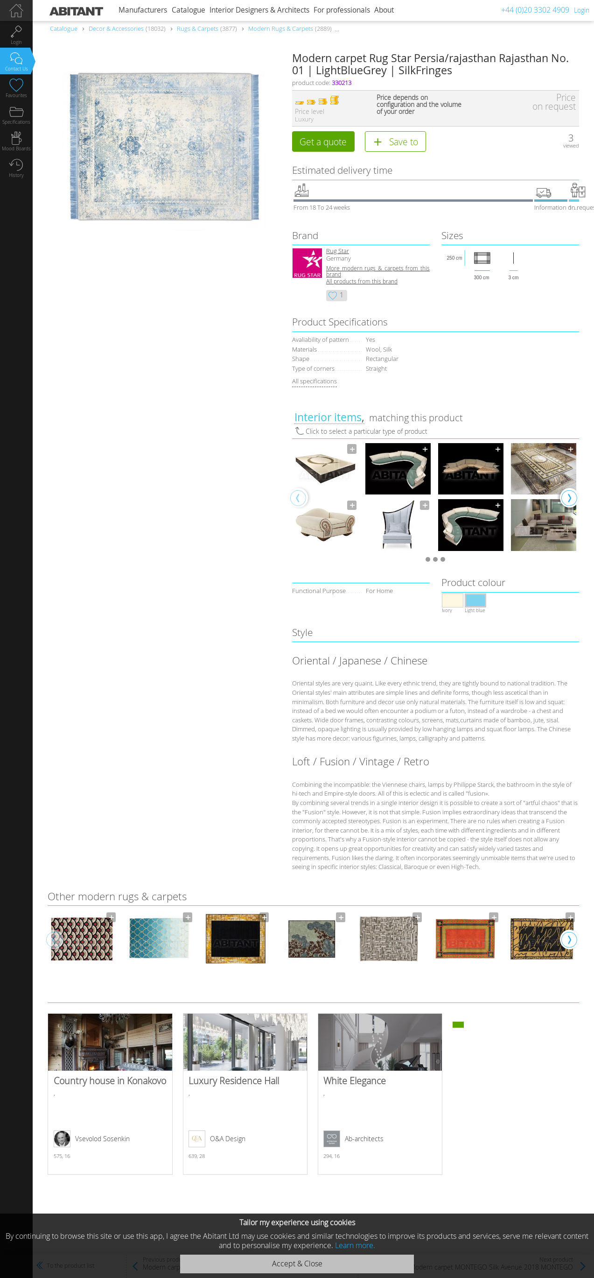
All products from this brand (362, 281)
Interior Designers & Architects (259, 10)
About (384, 10)
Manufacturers (143, 10)
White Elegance (380, 1094)
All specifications (314, 381)
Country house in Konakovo (110, 1094)
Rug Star (337, 251)
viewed (571, 145)
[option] (325, 497)
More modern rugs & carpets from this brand (378, 271)
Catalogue (188, 10)
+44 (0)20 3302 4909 (535, 10)
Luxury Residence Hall (245, 1094)
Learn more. (355, 1245)
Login (581, 10)
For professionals (342, 10)
